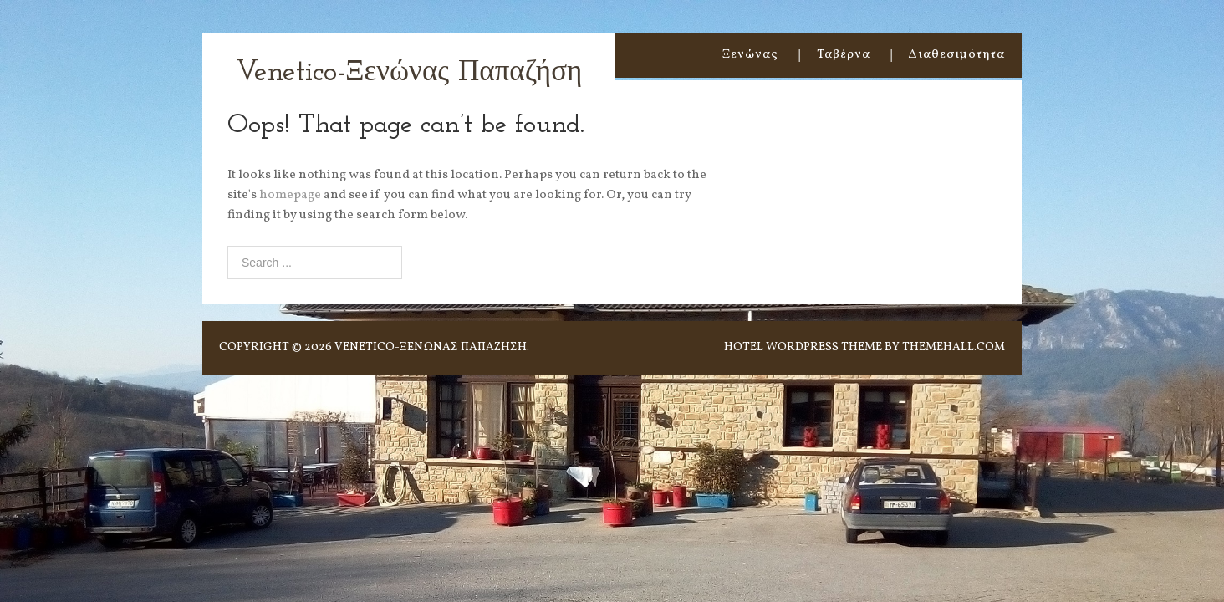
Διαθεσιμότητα (957, 55)
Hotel (743, 347)
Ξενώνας (750, 55)
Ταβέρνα (843, 55)
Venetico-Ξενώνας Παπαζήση (409, 73)
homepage (290, 195)
